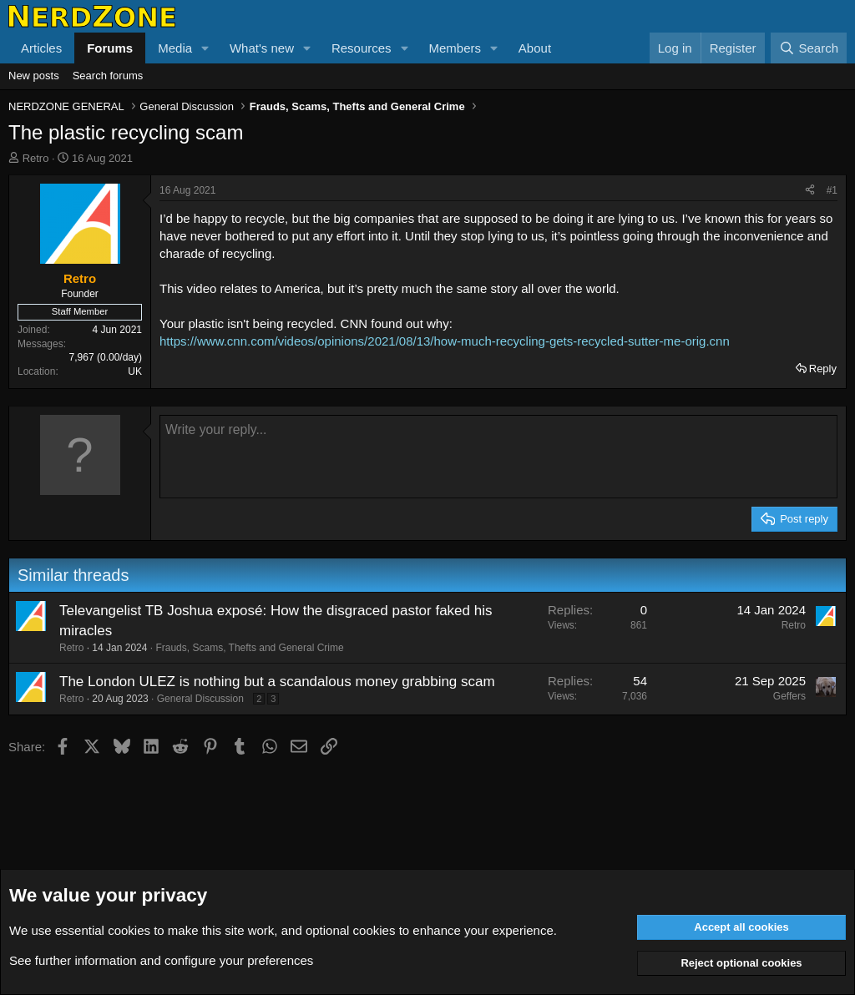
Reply (823, 368)
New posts (33, 75)
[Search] (809, 48)
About (535, 48)
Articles (41, 48)
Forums (110, 48)
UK (135, 371)
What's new (262, 48)
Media (175, 48)
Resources (361, 48)
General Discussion (200, 699)
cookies (129, 930)
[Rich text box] (498, 456)
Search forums (108, 75)
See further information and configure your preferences (161, 960)
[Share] (810, 190)
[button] (205, 48)
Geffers (789, 696)
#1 (832, 190)
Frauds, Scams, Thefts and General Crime (249, 648)
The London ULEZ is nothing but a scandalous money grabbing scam (277, 681)
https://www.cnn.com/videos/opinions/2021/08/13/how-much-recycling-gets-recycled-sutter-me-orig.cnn (444, 341)
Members (454, 48)
